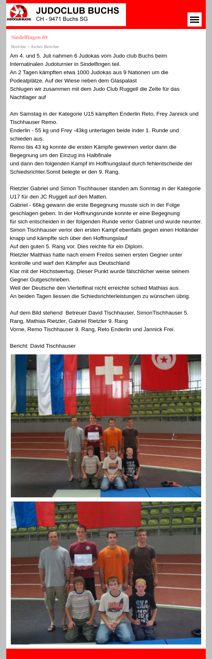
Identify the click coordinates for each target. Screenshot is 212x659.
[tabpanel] (106, 201)
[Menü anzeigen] (194, 19)
